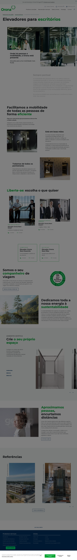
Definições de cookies (60, 556)
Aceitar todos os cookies (50, 556)
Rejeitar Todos (69, 556)
